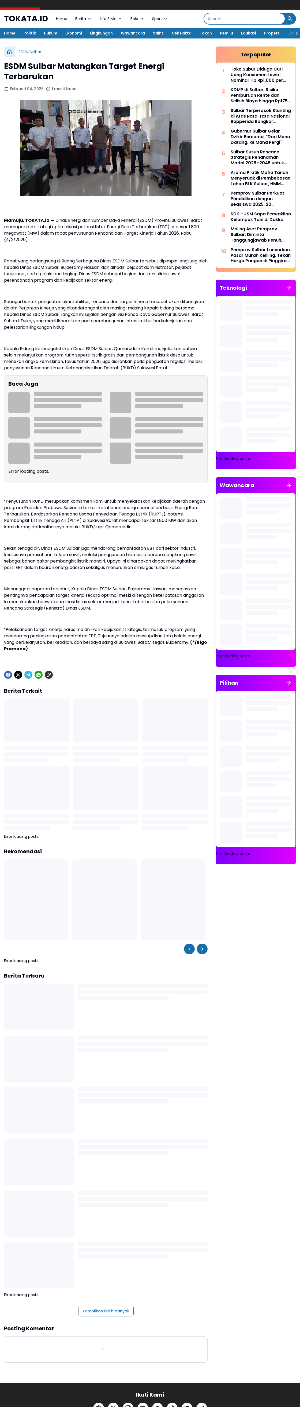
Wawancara (133, 33)
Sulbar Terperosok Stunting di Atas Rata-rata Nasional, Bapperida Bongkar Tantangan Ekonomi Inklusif (261, 116)
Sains (158, 33)
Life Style (111, 18)
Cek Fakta (182, 33)
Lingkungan (101, 33)
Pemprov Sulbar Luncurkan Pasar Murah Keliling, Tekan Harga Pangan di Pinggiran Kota (261, 255)
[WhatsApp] (39, 675)
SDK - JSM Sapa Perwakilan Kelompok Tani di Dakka (261, 217)
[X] (18, 675)
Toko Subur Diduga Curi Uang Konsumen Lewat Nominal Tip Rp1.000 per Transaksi (257, 75)
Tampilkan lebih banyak (105, 1311)
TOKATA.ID (26, 19)
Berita (83, 18)
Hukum (50, 33)
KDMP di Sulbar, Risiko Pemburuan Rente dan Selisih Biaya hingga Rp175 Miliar (259, 95)
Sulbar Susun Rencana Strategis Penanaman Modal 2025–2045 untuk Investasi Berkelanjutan (257, 157)
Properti (272, 33)
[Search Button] (290, 18)
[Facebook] (8, 675)
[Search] (244, 18)
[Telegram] (28, 675)
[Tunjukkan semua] (289, 288)
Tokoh (206, 33)
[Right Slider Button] (294, 33)
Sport (160, 18)
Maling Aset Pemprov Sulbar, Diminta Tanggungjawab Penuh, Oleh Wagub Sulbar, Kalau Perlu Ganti (259, 234)
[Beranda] (9, 51)
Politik (30, 33)
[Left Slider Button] (189, 949)
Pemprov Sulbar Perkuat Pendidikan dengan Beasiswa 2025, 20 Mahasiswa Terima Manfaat (257, 199)
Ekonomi (73, 33)
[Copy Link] (49, 675)
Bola (137, 18)
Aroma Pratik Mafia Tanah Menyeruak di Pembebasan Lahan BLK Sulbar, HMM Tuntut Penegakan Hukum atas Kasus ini (260, 178)
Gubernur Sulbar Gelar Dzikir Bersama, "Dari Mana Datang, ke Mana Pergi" (260, 137)
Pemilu (226, 33)
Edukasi (248, 33)
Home (61, 18)
